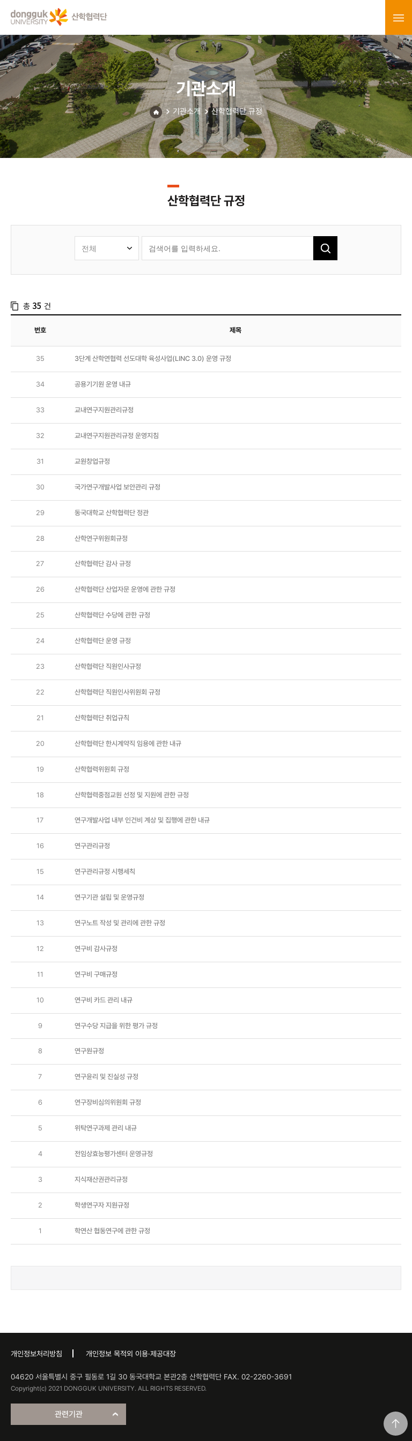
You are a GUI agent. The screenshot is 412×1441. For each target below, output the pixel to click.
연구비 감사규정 (96, 949)
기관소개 (187, 111)
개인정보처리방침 (36, 1353)
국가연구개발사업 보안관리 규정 (117, 487)
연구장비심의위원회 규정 (108, 1102)
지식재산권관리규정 (101, 1179)
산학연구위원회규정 (101, 538)
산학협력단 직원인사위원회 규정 (117, 692)
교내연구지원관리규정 (104, 410)
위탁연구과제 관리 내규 (106, 1128)
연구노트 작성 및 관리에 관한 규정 (120, 923)
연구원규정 (89, 1051)
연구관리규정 (92, 846)
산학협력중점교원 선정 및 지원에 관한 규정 (132, 795)
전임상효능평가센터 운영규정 (114, 1154)
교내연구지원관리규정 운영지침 (117, 436)
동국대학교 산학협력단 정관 (112, 513)
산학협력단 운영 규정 (103, 641)
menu (398, 17)
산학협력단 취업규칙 (102, 718)
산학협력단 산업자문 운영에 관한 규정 (125, 589)
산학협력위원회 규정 (102, 769)
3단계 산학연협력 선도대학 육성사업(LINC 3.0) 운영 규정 (153, 358)
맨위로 (396, 1424)
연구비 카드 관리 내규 (104, 1000)
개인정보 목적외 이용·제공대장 (131, 1353)
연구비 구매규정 (96, 974)
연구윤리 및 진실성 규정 (106, 1077)
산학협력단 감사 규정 (103, 564)
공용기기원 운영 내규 (103, 384)
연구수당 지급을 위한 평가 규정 (116, 1026)
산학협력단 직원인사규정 (108, 666)
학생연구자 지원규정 (102, 1205)
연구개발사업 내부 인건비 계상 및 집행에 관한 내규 (142, 820)
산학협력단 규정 (236, 111)
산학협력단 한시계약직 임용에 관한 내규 (128, 744)
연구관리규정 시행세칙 (105, 871)
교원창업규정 (92, 461)
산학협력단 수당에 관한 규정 (112, 615)
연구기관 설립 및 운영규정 (109, 897)
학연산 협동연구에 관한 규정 (112, 1231)
